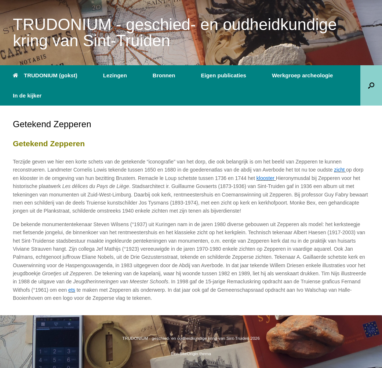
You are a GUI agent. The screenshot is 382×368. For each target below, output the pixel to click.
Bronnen (164, 75)
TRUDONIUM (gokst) (45, 75)
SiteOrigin (189, 354)
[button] (371, 85)
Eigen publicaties (223, 75)
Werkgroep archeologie (302, 75)
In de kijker (27, 95)
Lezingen (115, 75)
